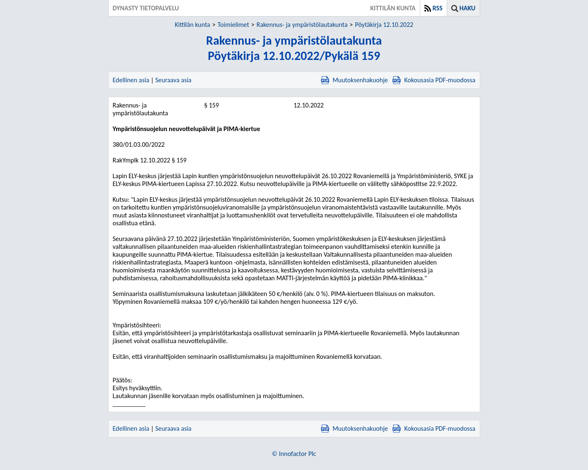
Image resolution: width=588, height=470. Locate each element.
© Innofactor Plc (294, 454)
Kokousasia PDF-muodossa (434, 80)
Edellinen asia (131, 80)
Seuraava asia (173, 80)
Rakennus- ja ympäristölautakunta (302, 25)
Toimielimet (233, 25)
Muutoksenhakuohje (354, 80)
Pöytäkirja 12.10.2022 (384, 25)
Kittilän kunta (192, 25)
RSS (438, 8)
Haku (467, 8)
